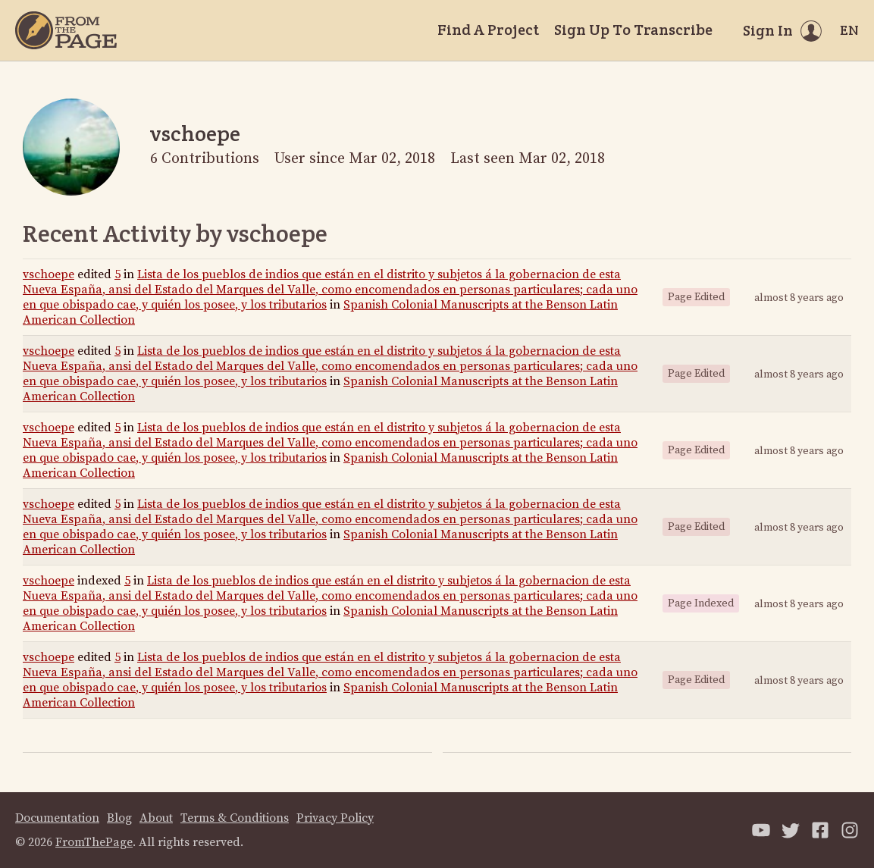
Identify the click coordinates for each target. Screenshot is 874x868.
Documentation (57, 818)
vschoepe (48, 274)
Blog (119, 818)
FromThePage (94, 842)
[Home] (66, 30)
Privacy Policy (335, 818)
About (156, 818)
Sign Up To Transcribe (633, 29)
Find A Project (488, 29)
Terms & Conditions (234, 818)
